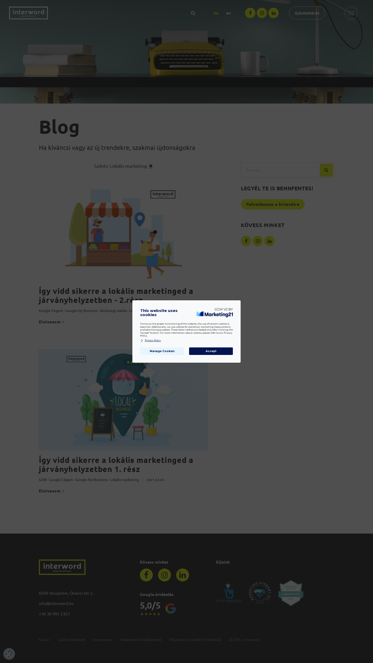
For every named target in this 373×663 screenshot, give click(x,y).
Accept (211, 351)
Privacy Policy (150, 340)
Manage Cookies (162, 351)
